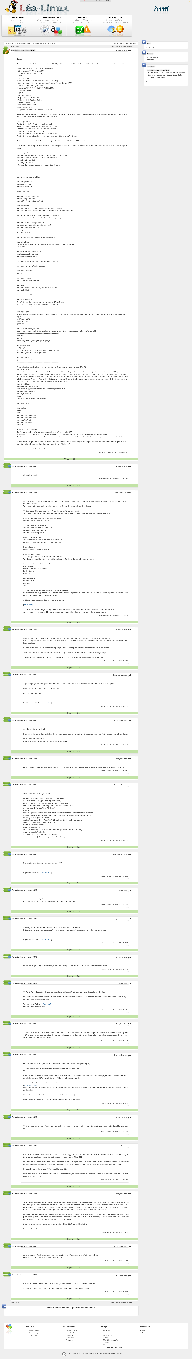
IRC (141, 1333)
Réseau (105, 1338)
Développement (108, 1345)
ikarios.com (70, 1095)
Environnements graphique (112, 1347)
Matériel (106, 1342)
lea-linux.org (28, 605)
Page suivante (127, 46)
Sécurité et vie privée (110, 1340)
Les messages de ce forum (40, 43)
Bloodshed (127, 50)
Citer (75, 459)
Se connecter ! (151, 47)
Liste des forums (152, 57)
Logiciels (106, 1333)
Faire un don (33, 1335)
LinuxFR (95, 0)
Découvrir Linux (71, 1330)
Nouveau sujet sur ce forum (156, 82)
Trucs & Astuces (71, 1333)
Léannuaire (70, 1335)
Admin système (108, 1335)
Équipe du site (34, 1330)
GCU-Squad (101, 0)
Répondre (67, 459)
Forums (142, 1330)
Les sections (9, 43)
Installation (106, 1330)
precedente (126, 43)
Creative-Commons (116, 1353)
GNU (107, 0)
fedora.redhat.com (30, 1085)
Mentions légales (35, 1333)
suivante (133, 43)
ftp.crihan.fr (47, 1004)
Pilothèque (69, 1340)
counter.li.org (46, 703)
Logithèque (70, 1338)
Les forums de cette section (22, 43)
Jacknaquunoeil (126, 675)
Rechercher (150, 60)
